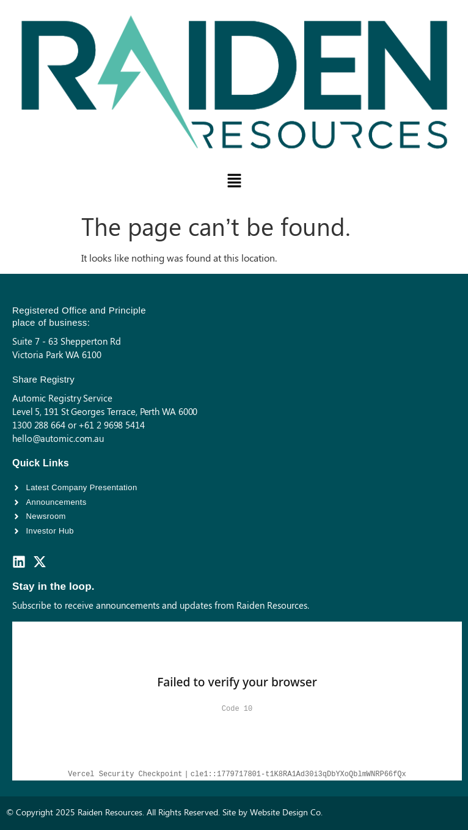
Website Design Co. (286, 812)
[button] (234, 181)
